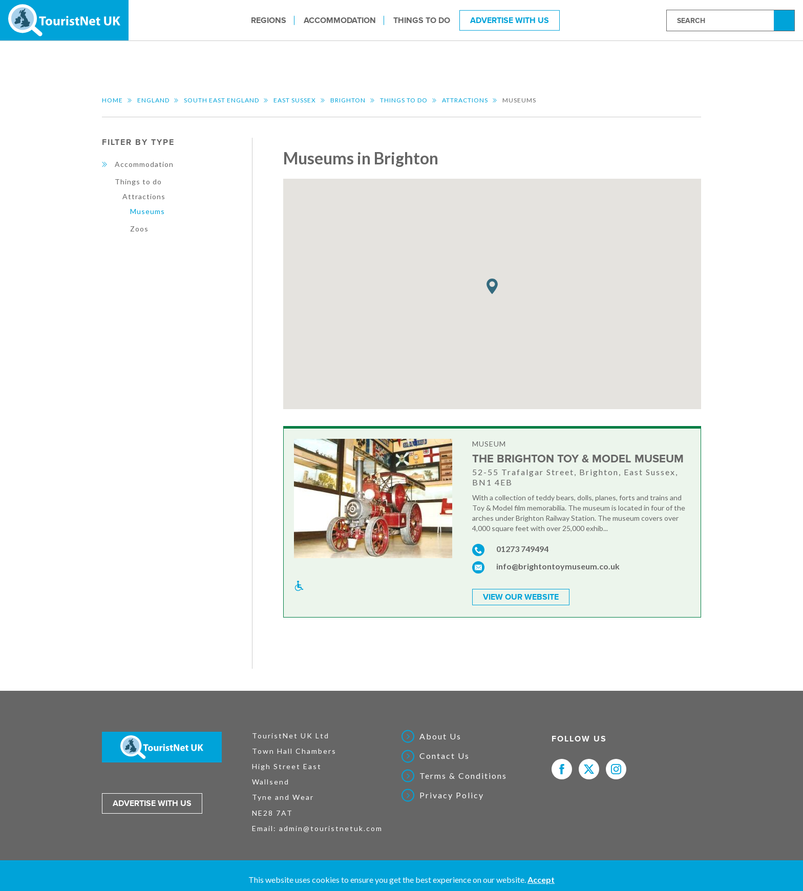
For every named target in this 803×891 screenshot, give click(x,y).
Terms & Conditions (463, 774)
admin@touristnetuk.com (331, 826)
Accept (541, 879)
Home (112, 100)
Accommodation (340, 20)
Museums (147, 211)
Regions (268, 20)
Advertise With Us (509, 20)
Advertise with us (152, 802)
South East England (221, 100)
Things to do (421, 20)
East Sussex (294, 100)
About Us (440, 735)
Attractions (465, 100)
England (153, 100)
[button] (492, 286)
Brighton (348, 100)
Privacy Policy (451, 794)
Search (785, 19)
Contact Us (444, 754)
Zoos (139, 228)
